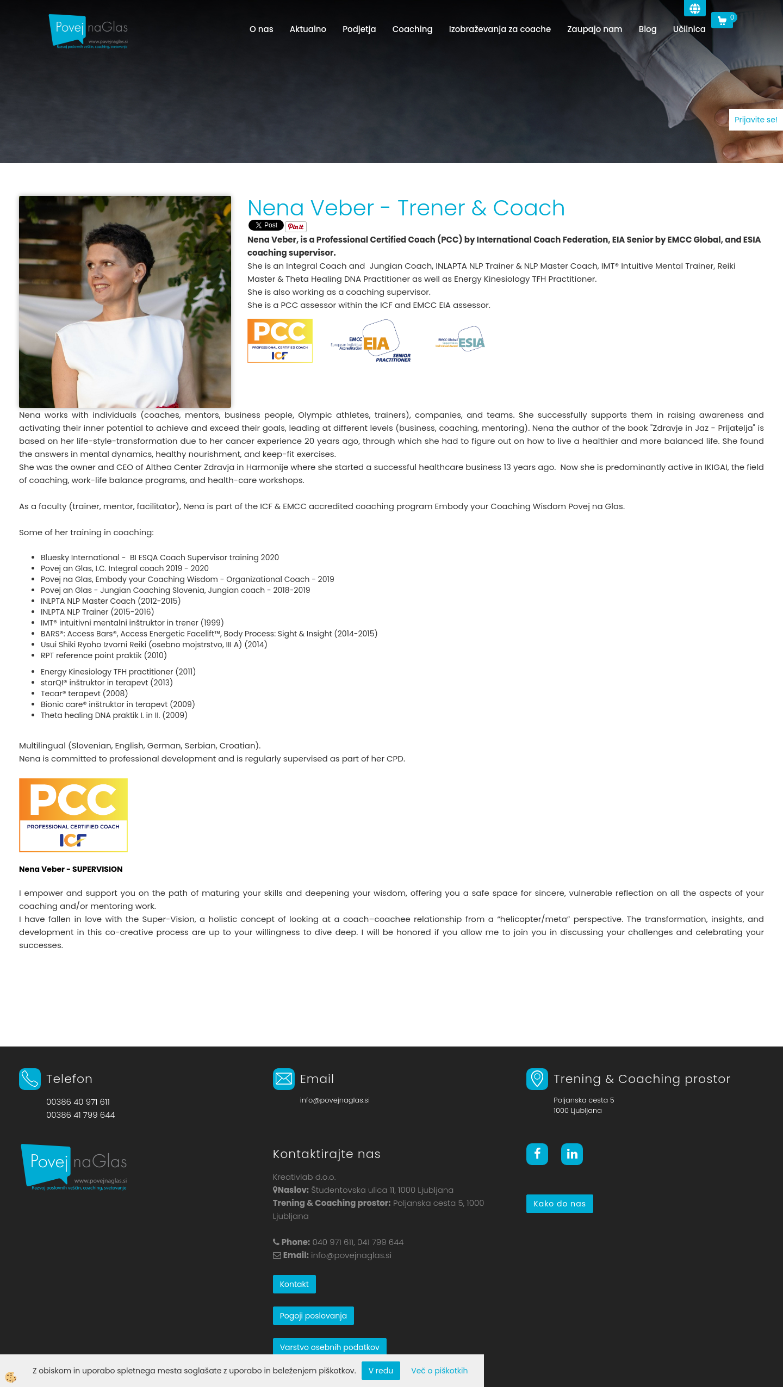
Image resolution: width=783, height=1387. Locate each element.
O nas (262, 29)
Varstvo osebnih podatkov (330, 1347)
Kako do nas (559, 1203)
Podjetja (359, 29)
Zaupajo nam (595, 29)
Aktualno (308, 29)
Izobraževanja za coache (500, 29)
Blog (648, 29)
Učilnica (689, 29)
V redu (381, 1370)
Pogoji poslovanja (313, 1315)
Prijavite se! (756, 119)
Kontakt (294, 1284)
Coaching (413, 29)
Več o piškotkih (439, 1370)
